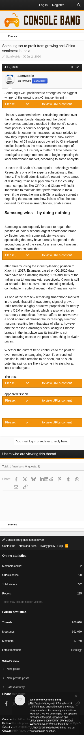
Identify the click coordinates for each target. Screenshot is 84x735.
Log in (21, 104)
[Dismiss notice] (76, 697)
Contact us (8, 546)
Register (36, 104)
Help (60, 546)
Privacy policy (47, 546)
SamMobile (13, 56)
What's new (10, 661)
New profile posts (18, 678)
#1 (78, 67)
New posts (13, 668)
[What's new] (70, 5)
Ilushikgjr (76, 650)
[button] (6, 5)
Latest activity (16, 687)
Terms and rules (26, 546)
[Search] (79, 5)
